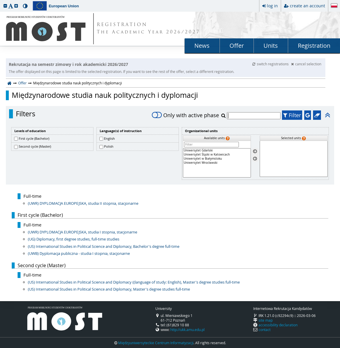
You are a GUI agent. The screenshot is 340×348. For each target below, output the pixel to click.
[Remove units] (255, 158)
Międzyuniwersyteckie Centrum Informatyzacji (155, 342)
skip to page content (1, 1)
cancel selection (306, 64)
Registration (314, 46)
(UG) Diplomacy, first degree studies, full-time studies (73, 239)
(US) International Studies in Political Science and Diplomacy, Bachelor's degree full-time (103, 246)
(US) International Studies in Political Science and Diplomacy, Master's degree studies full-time (109, 289)
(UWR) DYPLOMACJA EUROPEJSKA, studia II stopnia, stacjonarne (83, 203)
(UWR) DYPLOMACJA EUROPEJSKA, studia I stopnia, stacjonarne (82, 232)
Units (271, 46)
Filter (292, 115)
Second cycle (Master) (35, 146)
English (109, 138)
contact (265, 329)
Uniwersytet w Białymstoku (217, 159)
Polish (108, 146)
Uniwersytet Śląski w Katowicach (217, 155)
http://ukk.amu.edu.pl (187, 329)
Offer (236, 46)
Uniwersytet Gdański (217, 151)
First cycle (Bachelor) (34, 138)
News (202, 46)
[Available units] (217, 163)
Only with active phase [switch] (185, 115)
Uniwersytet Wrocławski (217, 163)
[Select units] (255, 151)
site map (266, 320)
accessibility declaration (278, 325)
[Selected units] (294, 159)
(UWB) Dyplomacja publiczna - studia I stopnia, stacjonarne (79, 253)
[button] (5, 5)
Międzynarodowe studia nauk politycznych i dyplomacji (105, 95)
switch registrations (271, 64)
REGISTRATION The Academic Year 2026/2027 (148, 29)
